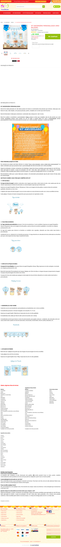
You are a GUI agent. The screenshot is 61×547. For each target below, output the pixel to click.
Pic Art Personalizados (50, 513)
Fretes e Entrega (20, 514)
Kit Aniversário (7, 13)
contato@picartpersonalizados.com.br (38, 514)
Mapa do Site (3, 512)
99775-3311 (36, 512)
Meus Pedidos (38, 1)
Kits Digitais (38, 13)
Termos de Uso (19, 512)
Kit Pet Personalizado (28, 13)
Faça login (9, 1)
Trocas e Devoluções (20, 520)
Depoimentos (26, 16)
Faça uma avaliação (44, 32)
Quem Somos (56, 13)
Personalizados (47, 13)
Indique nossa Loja (4, 518)
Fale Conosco (43, 1)
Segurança (19, 516)
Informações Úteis (20, 509)
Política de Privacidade (21, 518)
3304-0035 (34, 510)
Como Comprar (19, 510)
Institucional (4, 509)
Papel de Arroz (35, 16)
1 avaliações (39, 32)
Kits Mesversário (17, 13)
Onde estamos (4, 516)
